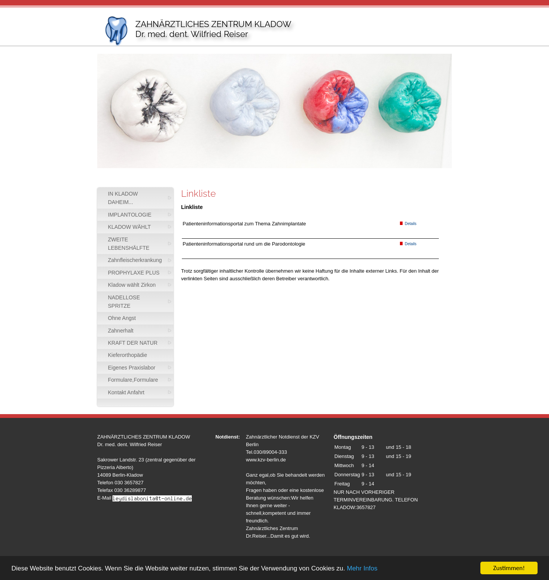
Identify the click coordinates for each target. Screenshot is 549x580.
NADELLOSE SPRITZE (124, 301)
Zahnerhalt (120, 331)
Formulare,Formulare (133, 380)
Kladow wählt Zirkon (132, 285)
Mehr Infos (362, 568)
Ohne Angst (122, 318)
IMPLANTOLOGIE (129, 215)
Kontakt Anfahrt (126, 392)
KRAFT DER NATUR (132, 343)
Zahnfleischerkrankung (135, 260)
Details (408, 224)
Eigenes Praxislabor (132, 368)
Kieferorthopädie (127, 355)
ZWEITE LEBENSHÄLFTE (128, 243)
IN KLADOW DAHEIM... (123, 198)
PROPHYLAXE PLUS (133, 273)
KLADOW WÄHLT (129, 227)
